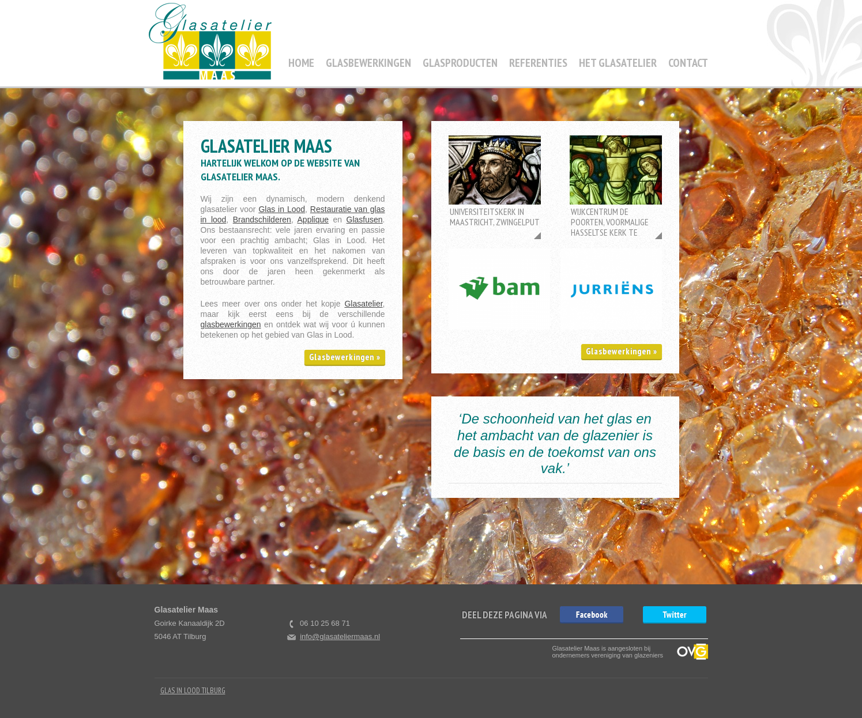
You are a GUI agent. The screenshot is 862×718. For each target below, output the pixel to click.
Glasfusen (365, 219)
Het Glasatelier (618, 62)
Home (301, 62)
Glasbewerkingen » (345, 357)
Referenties (538, 62)
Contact (688, 62)
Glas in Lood (281, 209)
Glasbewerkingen (368, 62)
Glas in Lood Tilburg (192, 691)
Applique (313, 219)
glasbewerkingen (231, 324)
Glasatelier (363, 303)
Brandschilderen (262, 219)
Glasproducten (460, 62)
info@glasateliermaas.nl (340, 636)
